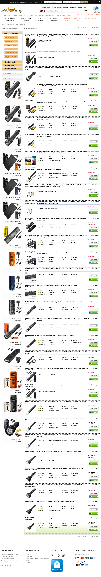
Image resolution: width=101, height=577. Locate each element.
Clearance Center (39, 15)
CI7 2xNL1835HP (29, 117)
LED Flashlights (10, 24)
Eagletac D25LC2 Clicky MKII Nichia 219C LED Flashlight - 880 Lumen (57, 285)
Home (3, 24)
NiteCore (97, 84)
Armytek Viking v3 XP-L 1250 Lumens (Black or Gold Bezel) (54, 67)
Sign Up (84, 2)
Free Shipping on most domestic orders (10, 561)
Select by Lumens (9, 68)
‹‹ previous (79, 27)
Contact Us (28, 562)
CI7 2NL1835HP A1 (30, 84)
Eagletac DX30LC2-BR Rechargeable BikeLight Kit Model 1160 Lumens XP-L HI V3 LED (62, 351)
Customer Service (46, 7)
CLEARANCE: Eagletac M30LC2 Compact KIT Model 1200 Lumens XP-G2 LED (59, 484)
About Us (28, 554)
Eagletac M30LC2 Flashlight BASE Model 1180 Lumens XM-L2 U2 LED (57, 518)
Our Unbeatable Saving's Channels (9, 554)
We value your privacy (6, 565)
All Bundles (22, 15)
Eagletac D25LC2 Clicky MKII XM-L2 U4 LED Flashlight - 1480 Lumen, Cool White (60, 268)
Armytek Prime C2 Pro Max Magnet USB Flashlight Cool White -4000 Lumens (59, 51)
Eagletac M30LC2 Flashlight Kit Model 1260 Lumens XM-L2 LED (55, 501)
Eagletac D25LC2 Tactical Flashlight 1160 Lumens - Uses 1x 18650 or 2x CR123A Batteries (63, 302)
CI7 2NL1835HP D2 (30, 101)
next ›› (97, 27)
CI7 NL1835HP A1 (29, 134)
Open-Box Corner (50, 15)
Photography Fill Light (10, 57)
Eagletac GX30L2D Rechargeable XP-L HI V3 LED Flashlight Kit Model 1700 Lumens (61, 418)
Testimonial (73, 7)
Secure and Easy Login (7, 556)
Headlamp (8, 41)
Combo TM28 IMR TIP (31, 151)
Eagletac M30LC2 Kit (30, 501)
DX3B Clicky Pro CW (30, 235)
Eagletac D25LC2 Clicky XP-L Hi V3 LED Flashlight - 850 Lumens (55, 335)
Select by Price (8, 65)
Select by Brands (9, 62)
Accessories (9, 49)
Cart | (80, 7)
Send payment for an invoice (82, 554)
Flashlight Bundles (11, 52)
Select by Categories (10, 33)
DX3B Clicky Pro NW (30, 252)
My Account (65, 7)
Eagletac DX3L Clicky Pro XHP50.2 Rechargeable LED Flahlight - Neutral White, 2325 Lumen (63, 385)
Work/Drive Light (10, 45)
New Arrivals (30, 15)
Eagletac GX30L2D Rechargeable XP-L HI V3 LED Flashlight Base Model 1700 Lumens (61, 401)
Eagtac (96, 168)
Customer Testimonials (6, 563)
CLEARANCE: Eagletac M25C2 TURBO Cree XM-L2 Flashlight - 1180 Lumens (59, 451)
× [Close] (99, 2)
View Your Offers (61, 15)
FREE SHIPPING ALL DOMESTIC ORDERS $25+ (87, 14)
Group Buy (69, 15)
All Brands (15, 15)
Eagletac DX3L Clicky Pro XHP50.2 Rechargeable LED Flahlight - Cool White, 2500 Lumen (62, 368)
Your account (29, 556)
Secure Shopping (56, 7)
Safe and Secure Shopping (7, 558)
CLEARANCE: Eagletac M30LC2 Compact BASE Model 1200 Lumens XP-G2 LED (60, 468)
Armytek (97, 34)
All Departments (6, 15)
